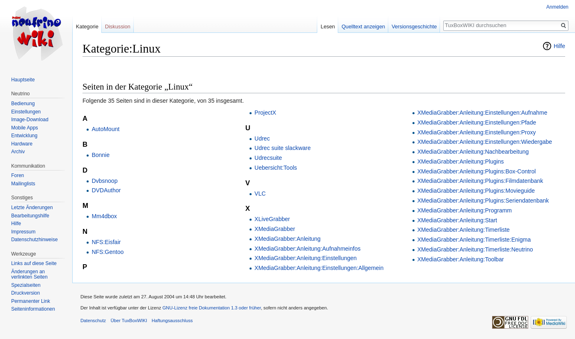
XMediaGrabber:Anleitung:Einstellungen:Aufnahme (482, 112)
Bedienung (22, 103)
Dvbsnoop (104, 181)
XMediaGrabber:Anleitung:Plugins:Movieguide (476, 190)
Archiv (18, 152)
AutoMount (105, 129)
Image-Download (29, 119)
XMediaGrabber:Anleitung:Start (457, 220)
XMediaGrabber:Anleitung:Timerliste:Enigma (474, 239)
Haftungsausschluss (171, 320)
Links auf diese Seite (34, 263)
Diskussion (118, 26)
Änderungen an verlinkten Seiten (29, 274)
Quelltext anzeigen (363, 26)
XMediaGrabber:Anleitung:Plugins (460, 161)
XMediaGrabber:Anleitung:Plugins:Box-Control (476, 171)
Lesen (328, 26)
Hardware (21, 144)
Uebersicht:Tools (275, 167)
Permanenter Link (30, 301)
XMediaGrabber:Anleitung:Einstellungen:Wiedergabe (484, 141)
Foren (17, 175)
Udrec (262, 138)
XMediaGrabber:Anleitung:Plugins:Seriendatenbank (483, 200)
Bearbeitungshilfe (30, 216)
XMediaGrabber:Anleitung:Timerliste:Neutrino (475, 249)
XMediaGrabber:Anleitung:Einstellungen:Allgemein (318, 268)
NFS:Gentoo (108, 252)
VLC (260, 193)
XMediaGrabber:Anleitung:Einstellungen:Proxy (476, 132)
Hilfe (559, 46)
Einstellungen (26, 112)
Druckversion (25, 293)
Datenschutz (93, 320)
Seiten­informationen (33, 309)
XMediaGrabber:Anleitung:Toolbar (460, 259)
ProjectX (265, 112)
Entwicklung (24, 135)
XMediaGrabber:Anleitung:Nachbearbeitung (473, 151)
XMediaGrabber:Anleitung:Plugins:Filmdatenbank (480, 181)
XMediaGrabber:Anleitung (287, 238)
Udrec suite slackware (282, 148)
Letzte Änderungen (32, 207)
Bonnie (101, 155)
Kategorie (87, 26)
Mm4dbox (104, 216)
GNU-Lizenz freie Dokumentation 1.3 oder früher (212, 307)
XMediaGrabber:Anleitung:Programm (464, 210)
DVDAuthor (106, 190)
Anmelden (557, 7)
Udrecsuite (268, 158)
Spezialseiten (25, 285)
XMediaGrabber (274, 229)
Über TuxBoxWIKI (128, 320)
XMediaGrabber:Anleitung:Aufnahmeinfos (307, 248)
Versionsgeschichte (414, 26)
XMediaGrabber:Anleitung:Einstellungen (305, 258)
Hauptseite (22, 80)
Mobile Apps (24, 128)
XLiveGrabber (272, 219)
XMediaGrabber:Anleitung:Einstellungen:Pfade (476, 122)
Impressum (23, 232)
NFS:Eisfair (106, 242)
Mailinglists (23, 184)
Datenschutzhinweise (34, 239)
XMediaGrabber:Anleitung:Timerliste (463, 229)
